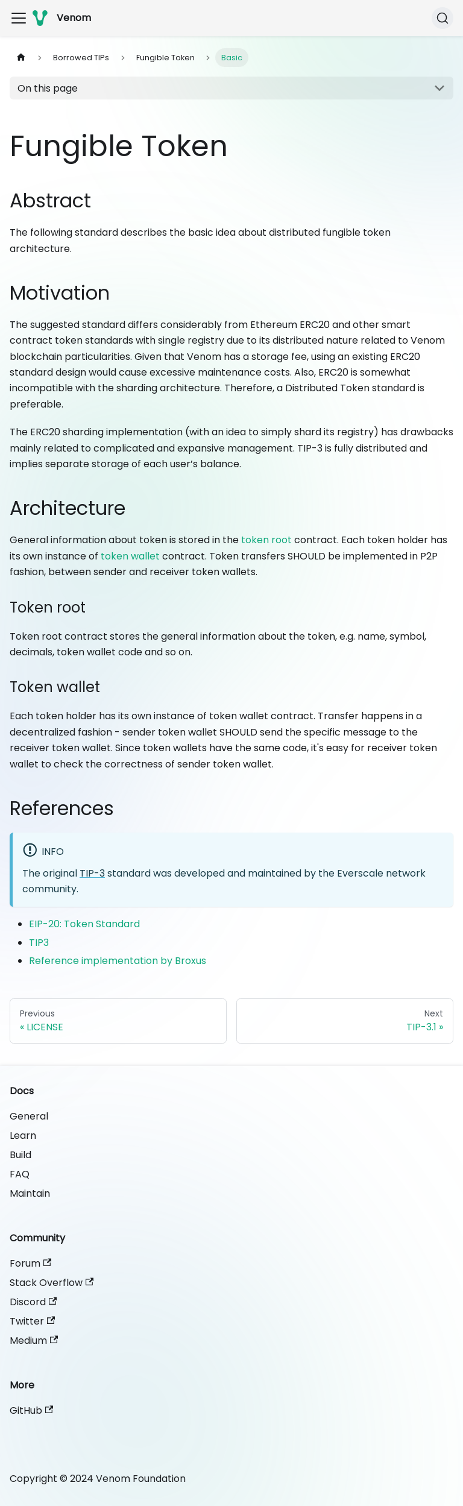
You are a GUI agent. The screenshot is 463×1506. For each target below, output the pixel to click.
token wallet (130, 556)
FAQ (20, 1174)
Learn (23, 1135)
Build (20, 1155)
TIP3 (39, 943)
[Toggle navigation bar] (19, 18)
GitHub (31, 1410)
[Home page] (21, 57)
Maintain (30, 1193)
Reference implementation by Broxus (117, 961)
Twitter (32, 1321)
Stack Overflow (51, 1283)
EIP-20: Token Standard (84, 924)
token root (266, 540)
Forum (30, 1263)
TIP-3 (92, 873)
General (29, 1116)
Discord (33, 1302)
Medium (34, 1340)
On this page (47, 88)
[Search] (442, 18)
